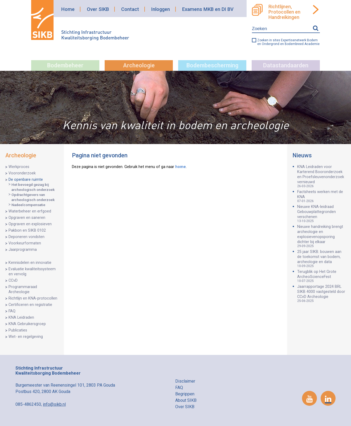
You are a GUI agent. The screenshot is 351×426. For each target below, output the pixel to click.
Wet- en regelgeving (26, 336)
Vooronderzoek (22, 173)
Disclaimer (185, 381)
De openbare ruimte (26, 179)
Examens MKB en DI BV (208, 9)
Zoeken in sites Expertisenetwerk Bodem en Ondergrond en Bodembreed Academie (288, 42)
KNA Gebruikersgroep (27, 324)
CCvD (13, 280)
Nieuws (302, 155)
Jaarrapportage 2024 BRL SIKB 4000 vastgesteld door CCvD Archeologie (321, 293)
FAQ (12, 311)
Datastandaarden (285, 65)
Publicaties (18, 330)
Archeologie (139, 65)
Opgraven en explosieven (30, 224)
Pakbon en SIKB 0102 (27, 230)
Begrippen (184, 393)
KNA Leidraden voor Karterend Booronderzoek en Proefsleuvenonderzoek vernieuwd (321, 176)
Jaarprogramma (23, 249)
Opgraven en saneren (27, 217)
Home (68, 9)
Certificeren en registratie (30, 304)
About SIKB (186, 400)
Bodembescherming (212, 65)
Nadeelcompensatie (28, 205)
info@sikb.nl (54, 404)
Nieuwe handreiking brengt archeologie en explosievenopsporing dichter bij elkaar (321, 236)
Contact (130, 9)
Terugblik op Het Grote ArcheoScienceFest (321, 276)
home (180, 167)
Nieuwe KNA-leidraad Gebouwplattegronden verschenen (321, 213)
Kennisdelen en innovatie (30, 262)
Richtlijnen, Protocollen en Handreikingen (284, 12)
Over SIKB (98, 9)
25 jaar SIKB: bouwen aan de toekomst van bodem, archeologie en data (321, 258)
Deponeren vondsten (26, 237)
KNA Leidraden (21, 317)
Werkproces (19, 167)
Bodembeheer (65, 65)
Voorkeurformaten (25, 243)
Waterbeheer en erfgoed (30, 211)
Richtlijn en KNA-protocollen (33, 298)
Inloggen (160, 9)
